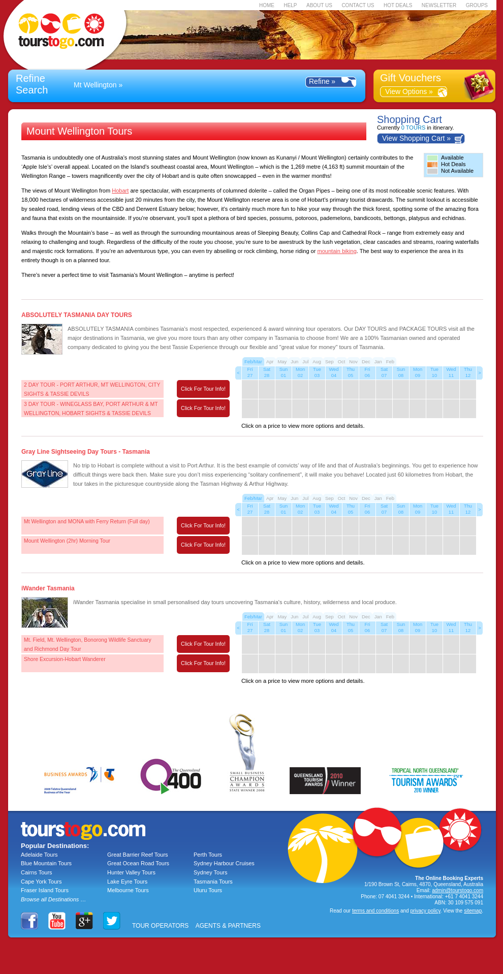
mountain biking (337, 251)
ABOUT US (319, 5)
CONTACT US (357, 5)
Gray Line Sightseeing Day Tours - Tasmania (85, 451)
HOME (266, 5)
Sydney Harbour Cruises (224, 863)
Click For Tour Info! (203, 389)
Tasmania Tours (213, 881)
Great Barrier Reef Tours (137, 855)
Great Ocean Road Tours (138, 863)
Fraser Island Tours (45, 890)
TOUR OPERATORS (160, 925)
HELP (290, 5)
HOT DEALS (398, 5)
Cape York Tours (41, 881)
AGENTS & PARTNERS (228, 925)
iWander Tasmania (48, 588)
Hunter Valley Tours (131, 872)
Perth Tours (208, 855)
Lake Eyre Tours (127, 881)
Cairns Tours (36, 872)
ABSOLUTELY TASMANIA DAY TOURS (76, 315)
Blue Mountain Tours (46, 863)
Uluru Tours (208, 890)
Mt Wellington (95, 85)
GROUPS (477, 5)
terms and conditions (375, 911)
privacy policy (425, 911)
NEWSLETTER (439, 5)
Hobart (120, 190)
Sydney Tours (210, 872)
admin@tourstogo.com (457, 890)
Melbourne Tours (128, 890)
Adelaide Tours (39, 855)
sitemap (473, 911)
